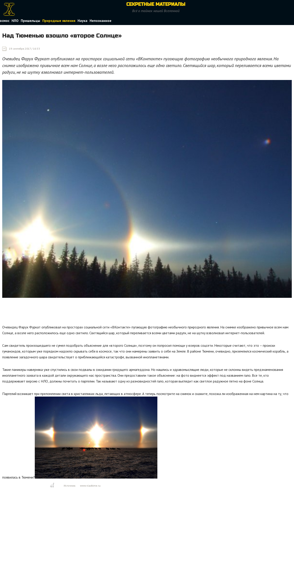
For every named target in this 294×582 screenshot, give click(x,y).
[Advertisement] (83, 312)
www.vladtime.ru (90, 485)
